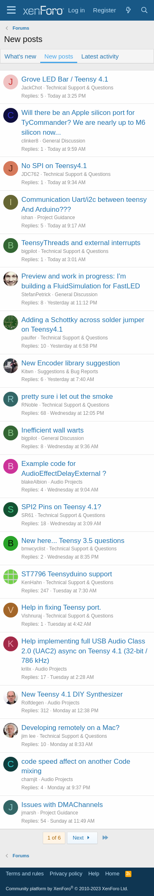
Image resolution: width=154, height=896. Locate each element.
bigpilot (29, 251)
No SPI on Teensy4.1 (54, 166)
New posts (58, 56)
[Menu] (11, 10)
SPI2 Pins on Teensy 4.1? (61, 507)
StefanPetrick (36, 294)
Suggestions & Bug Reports (67, 371)
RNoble (29, 405)
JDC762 (30, 174)
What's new (20, 56)
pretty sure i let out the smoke (67, 396)
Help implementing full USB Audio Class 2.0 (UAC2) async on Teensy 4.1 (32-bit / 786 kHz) (84, 651)
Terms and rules (25, 873)
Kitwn (27, 371)
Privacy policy (66, 873)
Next (82, 838)
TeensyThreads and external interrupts (80, 243)
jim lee (28, 736)
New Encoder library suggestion (70, 363)
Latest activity (100, 56)
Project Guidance (56, 217)
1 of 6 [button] (54, 838)
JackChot (31, 88)
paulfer (29, 338)
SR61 (27, 515)
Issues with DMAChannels (62, 805)
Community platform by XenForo (67, 888)
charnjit (29, 779)
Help (93, 873)
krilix (26, 669)
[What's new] (128, 10)
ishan (27, 217)
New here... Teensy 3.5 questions (72, 541)
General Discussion (63, 141)
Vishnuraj (31, 616)
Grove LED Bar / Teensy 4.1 (64, 79)
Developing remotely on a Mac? (70, 728)
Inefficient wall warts (52, 430)
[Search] (144, 10)
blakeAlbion (34, 482)
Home (112, 873)
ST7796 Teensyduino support (66, 574)
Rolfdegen (32, 703)
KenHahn (31, 582)
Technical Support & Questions (79, 88)
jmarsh (28, 813)
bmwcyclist (33, 549)
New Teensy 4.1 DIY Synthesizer (72, 694)
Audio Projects (66, 482)
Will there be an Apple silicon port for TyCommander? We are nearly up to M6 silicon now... (83, 122)
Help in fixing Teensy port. (61, 607)
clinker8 (29, 141)
